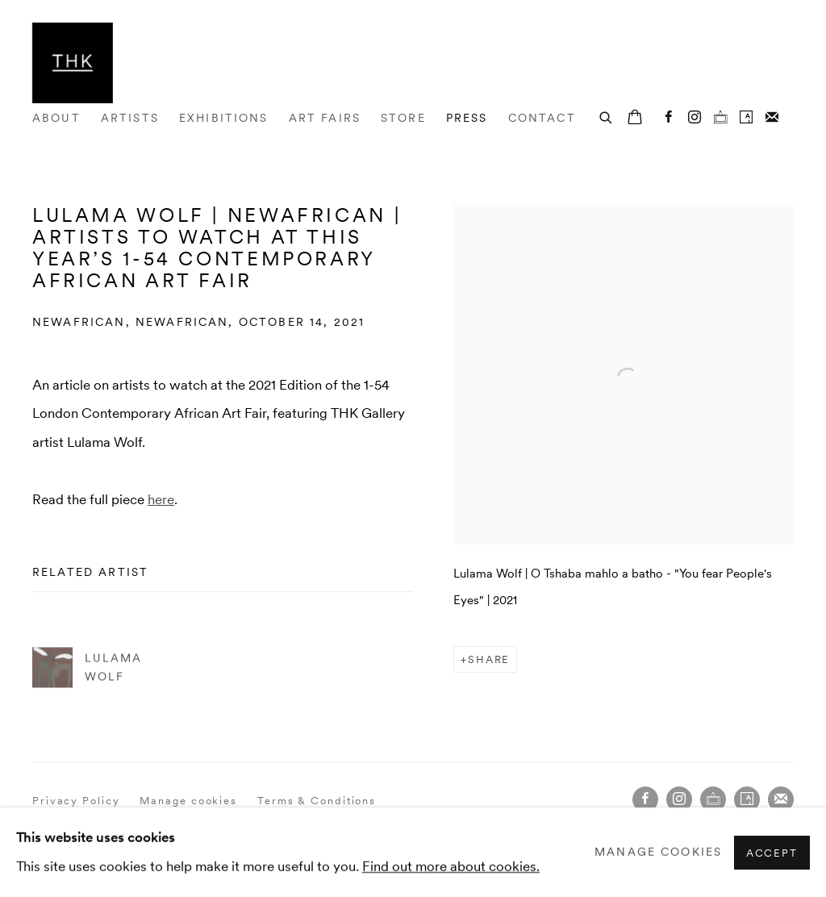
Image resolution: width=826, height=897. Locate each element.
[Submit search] (606, 116)
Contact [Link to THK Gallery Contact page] (542, 118)
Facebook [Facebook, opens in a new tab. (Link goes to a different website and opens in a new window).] (669, 118)
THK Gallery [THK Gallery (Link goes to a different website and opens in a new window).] (72, 63)
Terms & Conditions (316, 801)
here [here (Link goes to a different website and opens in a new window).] (161, 499)
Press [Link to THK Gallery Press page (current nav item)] (467, 118)
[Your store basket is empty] (635, 118)
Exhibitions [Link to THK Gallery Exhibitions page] (224, 118)
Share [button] (489, 659)
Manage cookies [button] (188, 801)
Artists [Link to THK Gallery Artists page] (130, 118)
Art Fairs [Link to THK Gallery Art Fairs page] (325, 118)
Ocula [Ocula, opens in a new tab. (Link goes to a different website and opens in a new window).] (720, 118)
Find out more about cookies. (451, 865)
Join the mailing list (772, 118)
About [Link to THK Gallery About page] (56, 118)
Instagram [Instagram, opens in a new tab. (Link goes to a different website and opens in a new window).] (694, 118)
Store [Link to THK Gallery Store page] (403, 118)
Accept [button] (772, 852)
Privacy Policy (76, 801)
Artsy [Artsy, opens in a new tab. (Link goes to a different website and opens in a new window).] (746, 118)
